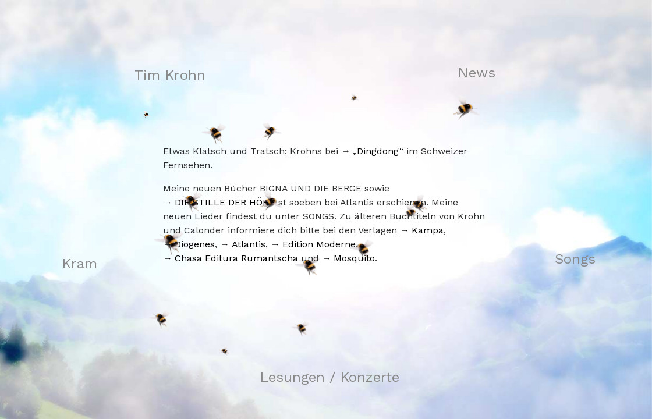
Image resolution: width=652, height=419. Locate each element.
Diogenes (195, 244)
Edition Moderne (319, 244)
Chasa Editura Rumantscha (236, 258)
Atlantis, (250, 244)
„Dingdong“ (378, 151)
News (476, 73)
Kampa (428, 230)
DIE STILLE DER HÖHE (225, 202)
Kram (79, 263)
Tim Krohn (169, 75)
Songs (575, 259)
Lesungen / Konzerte (329, 377)
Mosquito (354, 258)
